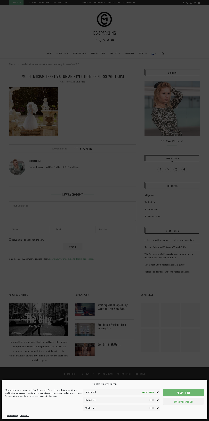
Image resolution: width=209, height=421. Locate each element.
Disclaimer (24, 415)
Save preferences (183, 401)
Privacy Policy (12, 415)
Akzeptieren (183, 392)
